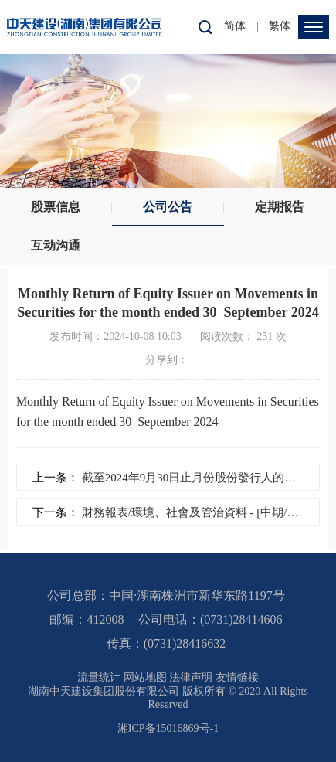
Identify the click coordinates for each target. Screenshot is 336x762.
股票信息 (55, 206)
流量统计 (98, 677)
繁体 (279, 26)
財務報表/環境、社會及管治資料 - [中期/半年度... (205, 512)
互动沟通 (55, 245)
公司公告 (167, 206)
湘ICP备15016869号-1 (168, 728)
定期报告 (279, 206)
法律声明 (190, 677)
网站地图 (145, 677)
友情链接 (237, 677)
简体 (235, 26)
